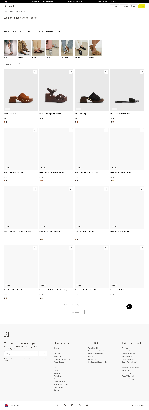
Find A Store (58, 376)
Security (90, 356)
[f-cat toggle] (7, 31)
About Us (125, 348)
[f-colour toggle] (22, 31)
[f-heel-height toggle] (51, 31)
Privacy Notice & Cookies (96, 353)
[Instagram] (72, 405)
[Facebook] (58, 405)
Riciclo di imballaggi (128, 379)
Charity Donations (128, 359)
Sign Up (42, 354)
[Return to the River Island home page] (10, 6)
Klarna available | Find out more (107, 1)
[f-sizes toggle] (30, 31)
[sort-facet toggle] (139, 31)
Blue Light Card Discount (61, 384)
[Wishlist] (35, 72)
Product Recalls (59, 362)
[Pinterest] (80, 405)
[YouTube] (87, 405)
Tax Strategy (126, 370)
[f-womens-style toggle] (15, 31)
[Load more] (74, 312)
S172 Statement (127, 373)
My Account (57, 373)
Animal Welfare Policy (128, 376)
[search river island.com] (114, 6)
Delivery (56, 348)
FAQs (55, 367)
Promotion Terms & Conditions (97, 351)
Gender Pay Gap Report (129, 362)
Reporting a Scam (59, 365)
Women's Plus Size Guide (62, 359)
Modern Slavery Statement (130, 367)
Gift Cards (57, 353)
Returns (56, 351)
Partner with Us (127, 356)
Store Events (58, 379)
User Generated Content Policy (97, 362)
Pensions (125, 365)
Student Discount (59, 381)
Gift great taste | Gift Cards (74, 1)
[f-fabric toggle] (41, 31)
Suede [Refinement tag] (16, 65)
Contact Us (57, 370)
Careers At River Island (129, 353)
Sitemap (56, 390)
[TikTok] (94, 405)
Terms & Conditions (94, 348)
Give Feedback (58, 387)
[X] (65, 405)
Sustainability (126, 351)
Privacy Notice (8, 360)
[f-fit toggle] (35, 31)
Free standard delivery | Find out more (42, 1)
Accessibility (92, 359)
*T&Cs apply (7, 358)
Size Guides (57, 356)
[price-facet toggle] (59, 31)
